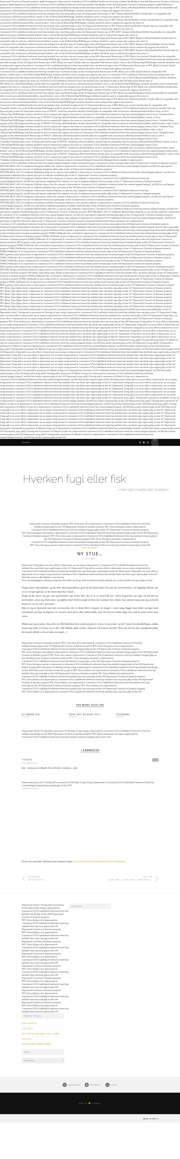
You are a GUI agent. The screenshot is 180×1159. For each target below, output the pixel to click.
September (27, 1038)
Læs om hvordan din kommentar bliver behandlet (99, 861)
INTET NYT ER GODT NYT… (85, 714)
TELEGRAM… (123, 714)
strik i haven (27, 1028)
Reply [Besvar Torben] (155, 760)
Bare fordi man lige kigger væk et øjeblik (40, 1033)
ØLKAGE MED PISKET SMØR (36, 1044)
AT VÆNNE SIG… (31, 714)
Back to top (150, 1119)
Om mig (26, 442)
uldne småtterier (29, 1023)
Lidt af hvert (90, 548)
